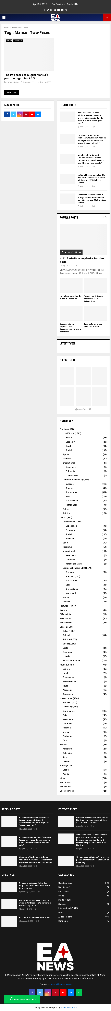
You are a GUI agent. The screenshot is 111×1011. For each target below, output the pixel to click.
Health (69, 437)
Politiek (66, 602)
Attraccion (68, 690)
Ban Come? (65, 782)
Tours (65, 686)
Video (62, 778)
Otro (65, 740)
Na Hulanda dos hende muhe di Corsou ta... (70, 297)
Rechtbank (70, 538)
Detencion (67, 753)
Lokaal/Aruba (69, 522)
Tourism (67, 458)
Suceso (63, 744)
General (66, 669)
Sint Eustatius (72, 501)
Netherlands (71, 505)
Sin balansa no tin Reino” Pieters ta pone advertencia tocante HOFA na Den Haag (92, 860)
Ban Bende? (65, 787)
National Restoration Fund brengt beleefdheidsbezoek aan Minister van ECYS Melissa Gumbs (92, 198)
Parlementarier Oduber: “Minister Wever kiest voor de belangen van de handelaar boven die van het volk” (92, 139)
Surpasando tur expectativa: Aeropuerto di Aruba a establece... (70, 327)
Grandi (66, 770)
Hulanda (67, 728)
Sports (66, 454)
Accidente (67, 749)
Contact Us (72, 4)
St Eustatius (65, 618)
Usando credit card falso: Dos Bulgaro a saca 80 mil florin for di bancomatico (34, 885)
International (69, 463)
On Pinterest (67, 360)
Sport (65, 543)
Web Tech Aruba (69, 1007)
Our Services (58, 4)
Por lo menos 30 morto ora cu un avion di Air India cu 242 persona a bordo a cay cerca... (35, 903)
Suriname (67, 736)
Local (62, 627)
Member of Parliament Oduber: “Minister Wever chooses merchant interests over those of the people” (91, 159)
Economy (70, 442)
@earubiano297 (83, 409)
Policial (66, 635)
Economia (67, 652)
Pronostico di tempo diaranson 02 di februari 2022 (93, 298)
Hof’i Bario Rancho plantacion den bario (82, 260)
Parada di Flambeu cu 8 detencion (35, 917)
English (9, 40)
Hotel (65, 673)
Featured (64, 606)
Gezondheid (71, 526)
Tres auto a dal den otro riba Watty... (93, 325)
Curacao (70, 484)
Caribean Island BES (72, 479)
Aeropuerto (68, 694)
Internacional (66, 698)
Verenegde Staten (74, 564)
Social (69, 450)
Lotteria (66, 656)
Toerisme (67, 547)
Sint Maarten (71, 492)
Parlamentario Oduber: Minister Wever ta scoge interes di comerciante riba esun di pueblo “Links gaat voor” (90, 118)
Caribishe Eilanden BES (74, 568)
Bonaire (69, 488)
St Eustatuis (65, 614)
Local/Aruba (18, 40)
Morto (63, 765)
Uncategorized (67, 791)
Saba (68, 496)
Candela (67, 761)
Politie (66, 597)
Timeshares (68, 677)
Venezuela (71, 467)
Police (66, 509)
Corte (65, 648)
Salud (65, 631)
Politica (66, 639)
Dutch (62, 517)
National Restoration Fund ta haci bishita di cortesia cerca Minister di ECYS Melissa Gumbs (91, 179)
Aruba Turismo (67, 665)
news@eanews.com (61, 984)
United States (72, 475)
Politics (66, 513)
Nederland (71, 593)
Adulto (66, 774)
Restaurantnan (69, 681)
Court (68, 446)
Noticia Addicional (71, 660)
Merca (66, 732)
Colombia (70, 471)
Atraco (66, 757)
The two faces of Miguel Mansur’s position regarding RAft (26, 76)
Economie (70, 530)
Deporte (63, 610)
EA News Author (13, 82)
